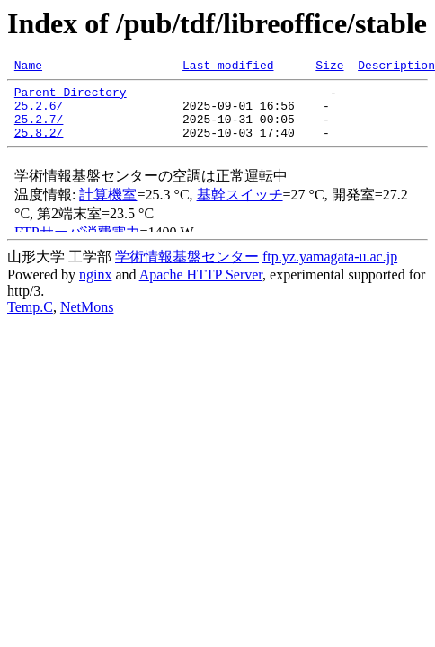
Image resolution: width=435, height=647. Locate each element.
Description (396, 67)
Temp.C (30, 320)
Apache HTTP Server (200, 288)
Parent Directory (70, 97)
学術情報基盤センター (187, 270)
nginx (95, 288)
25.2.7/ (39, 129)
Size (329, 67)
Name (28, 67)
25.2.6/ (39, 113)
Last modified (227, 67)
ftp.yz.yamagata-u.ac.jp (329, 270)
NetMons (87, 320)
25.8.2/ (39, 145)
